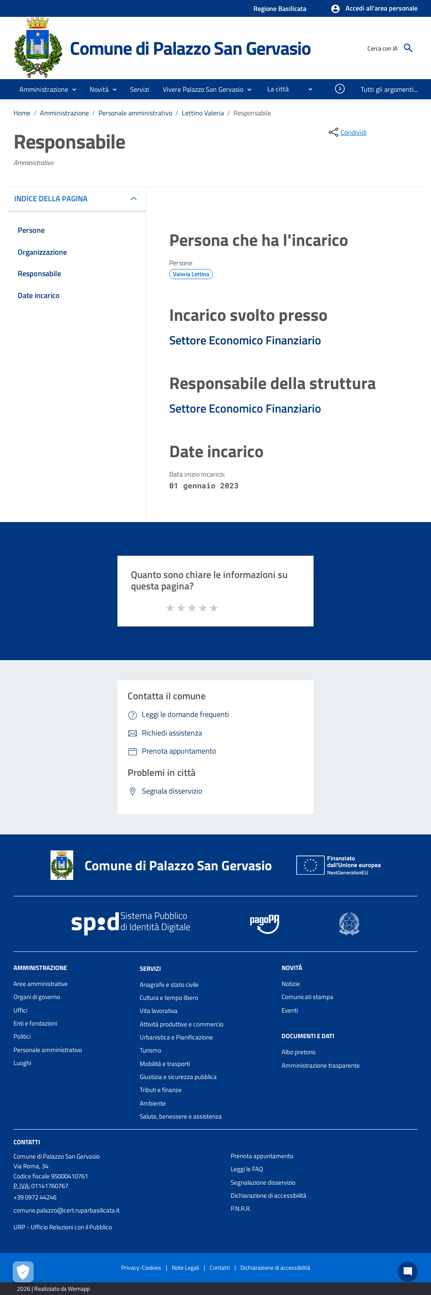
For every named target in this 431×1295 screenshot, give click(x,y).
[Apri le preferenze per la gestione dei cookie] (23, 1271)
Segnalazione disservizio (263, 1182)
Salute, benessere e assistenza (181, 1116)
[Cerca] (408, 48)
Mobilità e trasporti (165, 1064)
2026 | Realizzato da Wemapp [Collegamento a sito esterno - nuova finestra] (53, 1288)
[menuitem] (274, 88)
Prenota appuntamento (262, 1156)
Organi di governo (36, 997)
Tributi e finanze (161, 1090)
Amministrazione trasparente (321, 1065)
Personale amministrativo (135, 113)
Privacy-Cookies (141, 1267)
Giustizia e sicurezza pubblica (178, 1077)
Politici (22, 1036)
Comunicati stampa (307, 997)
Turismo (150, 1050)
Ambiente (153, 1103)
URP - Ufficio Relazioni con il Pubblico (62, 1227)
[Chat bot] (407, 1271)
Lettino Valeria (203, 113)
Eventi (290, 1010)
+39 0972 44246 (34, 1197)
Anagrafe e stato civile (169, 984)
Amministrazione (64, 113)
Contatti (26, 1142)
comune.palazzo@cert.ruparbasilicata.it (66, 1210)
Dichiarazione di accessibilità (268, 1195)
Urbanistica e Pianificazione (176, 1037)
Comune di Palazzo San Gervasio (190, 48)
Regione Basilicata (279, 8)
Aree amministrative (40, 984)
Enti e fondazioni (35, 1023)
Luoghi (22, 1063)
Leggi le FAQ (247, 1169)
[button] (374, 9)
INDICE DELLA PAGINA (54, 198)
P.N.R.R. (241, 1208)
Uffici (20, 1010)
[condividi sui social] (346, 132)
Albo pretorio (299, 1052)
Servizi (150, 968)
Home (21, 113)
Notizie (291, 984)
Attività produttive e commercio (181, 1024)
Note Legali (185, 1267)
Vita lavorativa (159, 1010)
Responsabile (252, 113)
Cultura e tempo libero (169, 997)
